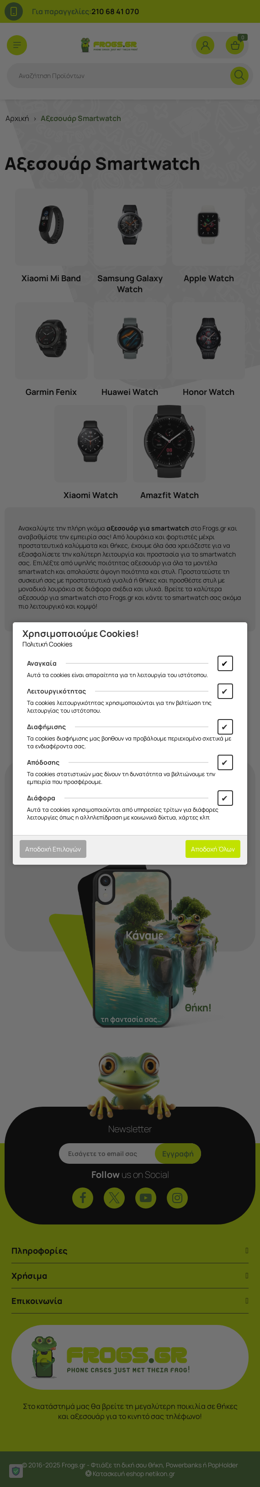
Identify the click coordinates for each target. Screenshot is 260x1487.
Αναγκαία (42, 663)
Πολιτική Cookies (47, 644)
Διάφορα (41, 797)
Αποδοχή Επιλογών (53, 849)
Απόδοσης (43, 762)
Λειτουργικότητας (56, 691)
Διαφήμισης (46, 726)
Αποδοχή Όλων (213, 849)
